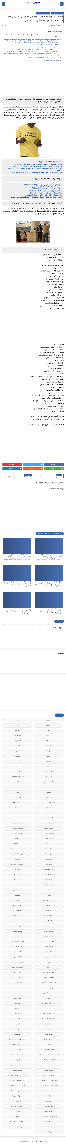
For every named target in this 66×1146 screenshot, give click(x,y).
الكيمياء (48, 911)
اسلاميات (17, 808)
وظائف (49, 1132)
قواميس (17, 1019)
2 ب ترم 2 (48, 735)
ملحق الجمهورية (17, 1096)
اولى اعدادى (17, 957)
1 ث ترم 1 (48, 725)
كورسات (48, 1029)
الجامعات (17, 838)
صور (48, 998)
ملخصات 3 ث (49, 1106)
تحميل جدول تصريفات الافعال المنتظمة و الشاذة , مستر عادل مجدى (36, 197)
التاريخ (17, 818)
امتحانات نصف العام (17, 952)
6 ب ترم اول (48, 777)
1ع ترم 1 (49, 730)
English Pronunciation (17, 777)
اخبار (17, 792)
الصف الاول (48, 864)
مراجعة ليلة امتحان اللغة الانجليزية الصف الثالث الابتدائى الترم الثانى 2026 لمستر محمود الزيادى (17, 611)
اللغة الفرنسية (17, 921)
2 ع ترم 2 (48, 751)
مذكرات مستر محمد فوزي (17, 1086)
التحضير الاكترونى (48, 823)
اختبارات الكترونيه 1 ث (17, 802)
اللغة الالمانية (17, 911)
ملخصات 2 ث (17, 1101)
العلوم (49, 895)
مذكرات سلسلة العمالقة (48, 1065)
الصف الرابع (48, 890)
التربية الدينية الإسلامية (17, 823)
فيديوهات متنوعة (48, 1013)
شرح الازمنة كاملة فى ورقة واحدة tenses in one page (42, 185)
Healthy (17, 782)
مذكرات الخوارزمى (48, 1050)
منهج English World (17, 1106)
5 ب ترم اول (48, 772)
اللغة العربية (49, 921)
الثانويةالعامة (49, 838)
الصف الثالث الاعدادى (48, 874)
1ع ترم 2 (17, 730)
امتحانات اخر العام (48, 941)
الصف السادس (17, 890)
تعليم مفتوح (17, 972)
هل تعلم (48, 1127)
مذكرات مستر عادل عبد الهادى (49, 1086)
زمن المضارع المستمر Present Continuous (46, 193)
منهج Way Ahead (48, 1111)
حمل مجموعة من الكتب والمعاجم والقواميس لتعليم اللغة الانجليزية (36, 173)
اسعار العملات (48, 808)
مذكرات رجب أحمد (17, 1060)
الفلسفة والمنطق (48, 900)
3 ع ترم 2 (17, 756)
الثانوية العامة (17, 833)
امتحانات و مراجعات (49, 957)
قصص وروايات (17, 1013)
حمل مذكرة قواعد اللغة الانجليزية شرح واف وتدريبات (42, 187)
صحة (17, 993)
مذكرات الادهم (17, 1044)
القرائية (48, 905)
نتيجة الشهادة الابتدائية (17, 1122)
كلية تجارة (17, 1024)
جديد (17, 988)
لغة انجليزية (48, 1034)
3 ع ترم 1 (48, 761)
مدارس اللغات (48, 1039)
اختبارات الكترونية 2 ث (48, 802)
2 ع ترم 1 (17, 746)
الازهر (17, 813)
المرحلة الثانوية (48, 936)
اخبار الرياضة (17, 797)
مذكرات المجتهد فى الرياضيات (17, 1055)
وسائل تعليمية (17, 1127)
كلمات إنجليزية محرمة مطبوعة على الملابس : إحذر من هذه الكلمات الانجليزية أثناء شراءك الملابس (32, 35)
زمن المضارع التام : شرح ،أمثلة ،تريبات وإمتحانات (44, 195)
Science (48, 787)
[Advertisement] (33, 80)
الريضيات (17, 859)
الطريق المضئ (33, 3)
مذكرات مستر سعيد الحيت (17, 1080)
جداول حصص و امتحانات (48, 983)
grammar (17, 787)
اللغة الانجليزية (57, 13)
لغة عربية (17, 1034)
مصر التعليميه (48, 1096)
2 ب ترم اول (17, 735)
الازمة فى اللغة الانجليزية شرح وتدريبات (47, 47)
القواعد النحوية (17, 905)
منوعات (17, 1111)
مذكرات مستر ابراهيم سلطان (17, 1075)
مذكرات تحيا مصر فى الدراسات (49, 1060)
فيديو (48, 1008)
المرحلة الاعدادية (17, 931)
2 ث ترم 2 (48, 741)
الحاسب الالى (48, 849)
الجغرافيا (48, 844)
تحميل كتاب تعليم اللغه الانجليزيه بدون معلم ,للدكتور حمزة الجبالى (37, 167)
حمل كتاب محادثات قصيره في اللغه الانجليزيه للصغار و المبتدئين (38, 165)
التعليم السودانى (49, 833)
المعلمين (17, 936)
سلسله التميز (48, 993)
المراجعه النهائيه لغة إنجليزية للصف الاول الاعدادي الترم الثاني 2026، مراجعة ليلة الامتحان (17, 584)
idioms (49, 792)
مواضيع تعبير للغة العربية (49, 1116)
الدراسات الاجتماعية (17, 854)
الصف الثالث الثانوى (17, 874)
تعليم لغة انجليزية (43, 13)
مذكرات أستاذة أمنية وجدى (17, 1039)
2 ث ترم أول (17, 741)
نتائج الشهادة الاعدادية (48, 1122)
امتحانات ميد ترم (17, 947)
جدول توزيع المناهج (48, 988)
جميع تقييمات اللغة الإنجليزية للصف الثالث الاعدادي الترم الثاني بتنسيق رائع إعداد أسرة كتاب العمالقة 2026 (49, 611)
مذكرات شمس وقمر (17, 1065)
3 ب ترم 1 (17, 751)
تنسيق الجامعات (49, 977)
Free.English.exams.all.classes (49, 782)
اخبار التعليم (48, 797)
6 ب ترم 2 (17, 772)
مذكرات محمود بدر (48, 1075)
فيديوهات (17, 1008)
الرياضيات (49, 859)
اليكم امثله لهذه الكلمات (51, 60)
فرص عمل (17, 1003)
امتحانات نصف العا (48, 952)
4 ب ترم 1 (17, 761)
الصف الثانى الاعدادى (17, 880)
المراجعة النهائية (17, 926)
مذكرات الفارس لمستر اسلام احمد (48, 1055)
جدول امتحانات (17, 983)
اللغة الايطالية (17, 916)
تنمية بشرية (17, 977)
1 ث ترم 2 (17, 725)
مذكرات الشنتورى (17, 1050)
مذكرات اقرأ (48, 1044)
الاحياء (48, 813)
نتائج (17, 1116)
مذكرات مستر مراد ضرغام (48, 1091)
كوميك (17, 1029)
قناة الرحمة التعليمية (48, 1019)
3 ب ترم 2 (48, 756)
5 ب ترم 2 (17, 766)
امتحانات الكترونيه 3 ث (17, 941)
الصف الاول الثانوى (48, 869)
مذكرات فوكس (48, 1070)
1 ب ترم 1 (48, 720)
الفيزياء (17, 900)
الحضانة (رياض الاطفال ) (17, 849)
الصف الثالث (17, 869)
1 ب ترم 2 (17, 720)
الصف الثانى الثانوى (48, 885)
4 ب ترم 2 (48, 766)
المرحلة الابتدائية (49, 931)
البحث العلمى (49, 818)
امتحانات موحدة (48, 947)
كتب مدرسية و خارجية (48, 1024)
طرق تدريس (17, 998)
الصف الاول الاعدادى (17, 864)
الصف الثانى (48, 880)
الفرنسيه (17, 895)
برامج (48, 962)
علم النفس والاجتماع (48, 1003)
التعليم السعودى (17, 828)
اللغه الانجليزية (48, 926)
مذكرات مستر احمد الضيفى (48, 1080)
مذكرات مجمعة (17, 1070)
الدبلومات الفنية (48, 854)
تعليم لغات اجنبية (17, 967)
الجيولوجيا (17, 844)
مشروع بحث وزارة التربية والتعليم (17, 1091)
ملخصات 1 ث (49, 1101)
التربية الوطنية (48, 828)
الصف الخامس (17, 885)
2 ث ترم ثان (48, 746)
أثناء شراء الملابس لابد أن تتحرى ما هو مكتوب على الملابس (41, 57)
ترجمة (48, 967)
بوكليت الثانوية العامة (17, 962)
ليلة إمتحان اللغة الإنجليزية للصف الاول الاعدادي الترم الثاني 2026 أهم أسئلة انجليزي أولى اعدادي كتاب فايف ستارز (49, 584)
